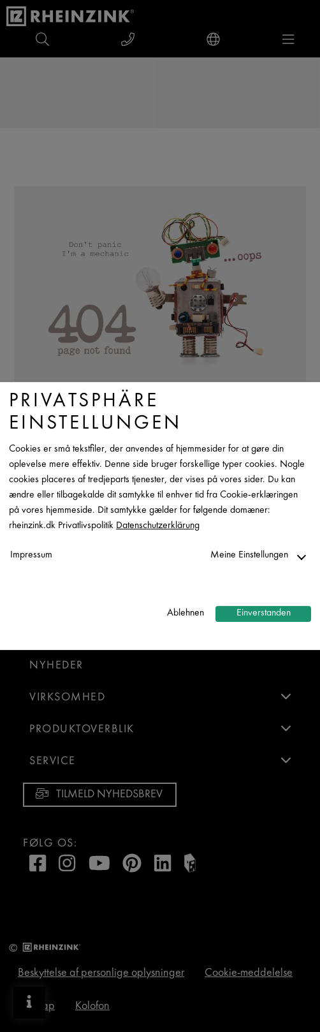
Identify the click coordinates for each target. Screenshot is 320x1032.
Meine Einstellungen (249, 555)
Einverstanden (263, 613)
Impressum (31, 555)
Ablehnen (185, 613)
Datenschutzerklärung (158, 526)
